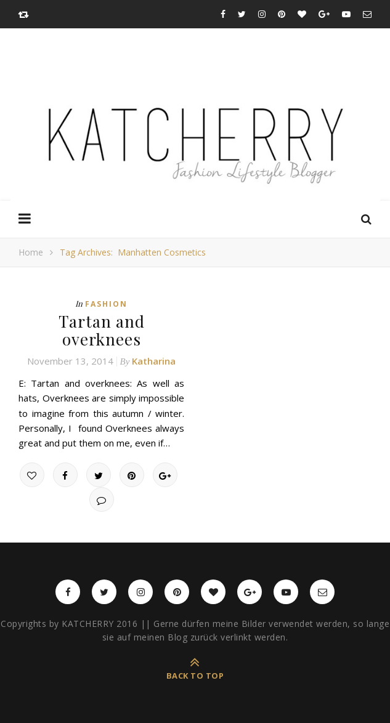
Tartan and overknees (102, 330)
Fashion (106, 304)
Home (30, 252)
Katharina (154, 361)
